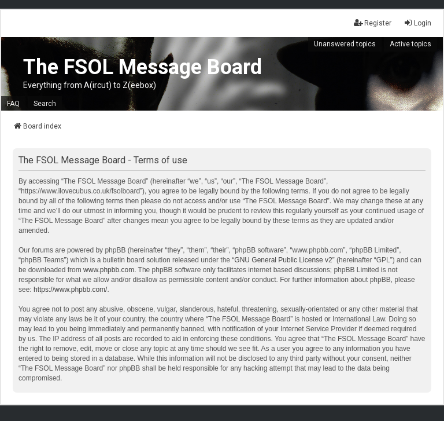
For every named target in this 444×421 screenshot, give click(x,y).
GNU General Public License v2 (283, 260)
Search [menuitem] (45, 104)
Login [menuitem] (417, 23)
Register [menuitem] (372, 23)
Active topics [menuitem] (410, 44)
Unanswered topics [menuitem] (345, 44)
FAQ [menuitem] (13, 104)
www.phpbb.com (108, 270)
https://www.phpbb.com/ (70, 289)
